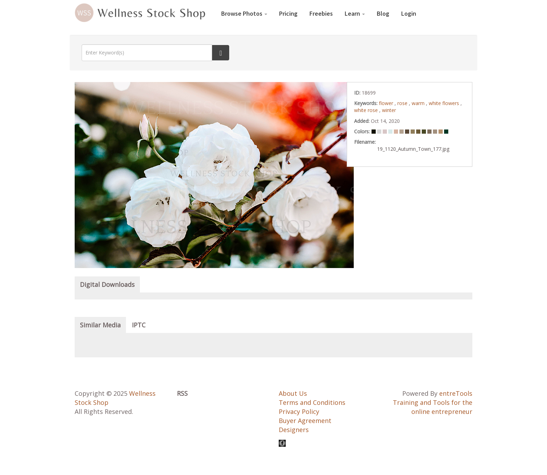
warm (419, 103)
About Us (293, 393)
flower (387, 103)
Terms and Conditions (312, 402)
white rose (366, 110)
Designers (294, 429)
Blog (383, 13)
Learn (355, 13)
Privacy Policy (299, 411)
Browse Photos (244, 13)
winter (389, 110)
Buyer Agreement (305, 420)
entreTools (455, 393)
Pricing (288, 13)
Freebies (321, 13)
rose (403, 103)
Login (408, 13)
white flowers (444, 103)
